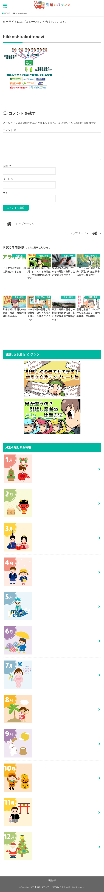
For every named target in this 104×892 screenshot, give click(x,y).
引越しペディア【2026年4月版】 (50, 887)
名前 (7, 165)
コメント (9, 130)
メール (8, 179)
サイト (6, 192)
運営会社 (52, 880)
